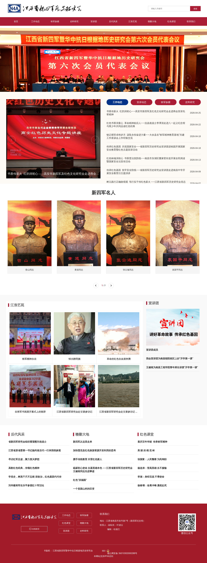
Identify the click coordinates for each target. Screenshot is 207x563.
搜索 (195, 9)
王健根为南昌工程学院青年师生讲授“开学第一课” (172, 367)
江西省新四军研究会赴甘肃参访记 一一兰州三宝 (118, 412)
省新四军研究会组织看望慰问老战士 (27, 441)
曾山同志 (29, 269)
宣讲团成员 (152, 349)
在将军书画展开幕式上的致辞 (30, 411)
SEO (103, 551)
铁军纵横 (84, 515)
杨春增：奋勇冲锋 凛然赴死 (152, 485)
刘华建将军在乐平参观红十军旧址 (26, 485)
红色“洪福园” (80, 480)
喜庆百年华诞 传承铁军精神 (152, 441)
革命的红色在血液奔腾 (119, 359)
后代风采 (18, 434)
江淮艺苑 (17, 305)
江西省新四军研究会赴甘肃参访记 (74, 411)
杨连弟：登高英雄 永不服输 (152, 468)
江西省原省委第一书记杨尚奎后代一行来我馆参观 (34, 450)
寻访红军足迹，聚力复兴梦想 (23, 459)
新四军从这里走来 (82, 441)
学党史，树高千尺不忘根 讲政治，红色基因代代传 (34, 476)
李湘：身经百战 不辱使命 (151, 476)
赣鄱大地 (82, 434)
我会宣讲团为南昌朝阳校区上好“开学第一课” (169, 358)
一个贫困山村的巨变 (83, 488)
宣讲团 (66, 531)
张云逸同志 (128, 269)
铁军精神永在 (30, 359)
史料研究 (84, 531)
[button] (22, 84)
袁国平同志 (177, 269)
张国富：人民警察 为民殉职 (152, 459)
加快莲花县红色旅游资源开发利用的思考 (94, 450)
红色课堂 (147, 434)
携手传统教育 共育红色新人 (87, 459)
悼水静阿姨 (74, 359)
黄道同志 (79, 269)
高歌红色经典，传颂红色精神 (23, 468)
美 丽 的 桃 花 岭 (146, 450)
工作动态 (66, 515)
